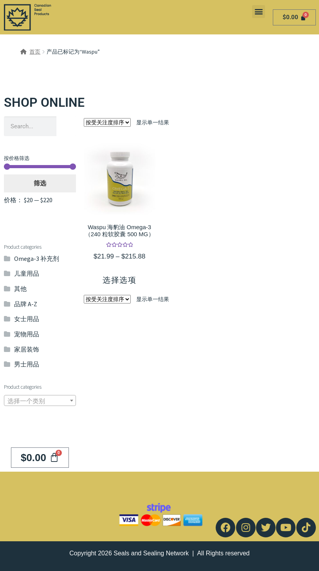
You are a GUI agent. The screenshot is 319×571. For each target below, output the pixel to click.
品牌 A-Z (25, 304)
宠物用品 (26, 334)
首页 (34, 51)
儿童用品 (26, 273)
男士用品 (26, 364)
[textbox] (40, 400)
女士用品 (26, 319)
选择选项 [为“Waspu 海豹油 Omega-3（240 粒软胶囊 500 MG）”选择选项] (119, 280)
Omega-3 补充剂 (36, 258)
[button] (258, 11)
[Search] (66, 126)
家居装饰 (26, 349)
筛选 (40, 183)
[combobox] (40, 400)
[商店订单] (107, 122)
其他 (20, 289)
